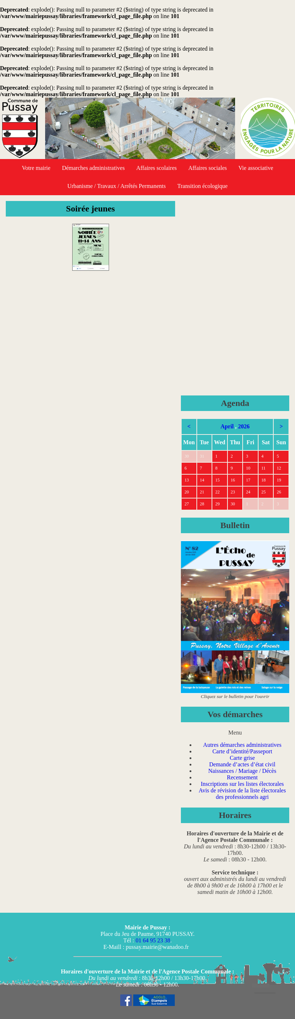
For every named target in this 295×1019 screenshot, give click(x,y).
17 (248, 480)
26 (279, 491)
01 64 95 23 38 (152, 940)
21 (202, 491)
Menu (235, 732)
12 (279, 468)
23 (233, 491)
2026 (244, 426)
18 (263, 480)
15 (217, 480)
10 (248, 468)
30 (187, 456)
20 (187, 491)
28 (202, 503)
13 (187, 480)
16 (233, 480)
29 (217, 503)
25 (263, 491)
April (227, 426)
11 (263, 468)
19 (279, 480)
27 (187, 503)
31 (202, 456)
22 (217, 491)
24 (248, 491)
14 (202, 480)
